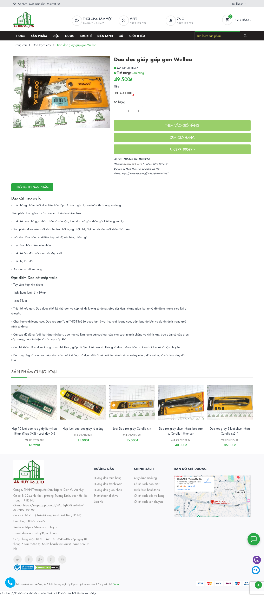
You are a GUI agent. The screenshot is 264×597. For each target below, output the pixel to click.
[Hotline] (12, 584)
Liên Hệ (98, 503)
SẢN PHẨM (39, 36)
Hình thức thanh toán (147, 491)
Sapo (116, 585)
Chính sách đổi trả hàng (149, 497)
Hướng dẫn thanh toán (108, 485)
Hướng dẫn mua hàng (108, 479)
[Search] (245, 35)
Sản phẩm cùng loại (34, 371)
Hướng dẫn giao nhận (108, 491)
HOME (20, 36)
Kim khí (86, 36)
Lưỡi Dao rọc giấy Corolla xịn (132, 430)
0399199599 (183, 149)
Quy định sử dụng (145, 479)
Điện (56, 36)
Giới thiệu (137, 36)
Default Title (124, 93)
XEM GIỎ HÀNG (182, 137)
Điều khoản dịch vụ (106, 497)
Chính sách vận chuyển (148, 503)
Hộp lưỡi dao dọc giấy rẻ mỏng (83, 430)
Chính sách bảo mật (146, 485)
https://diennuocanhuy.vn (41, 528)
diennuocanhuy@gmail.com (39, 534)
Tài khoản (237, 3)
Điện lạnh (105, 36)
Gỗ (121, 36)
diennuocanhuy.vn (132, 163)
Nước (69, 36)
